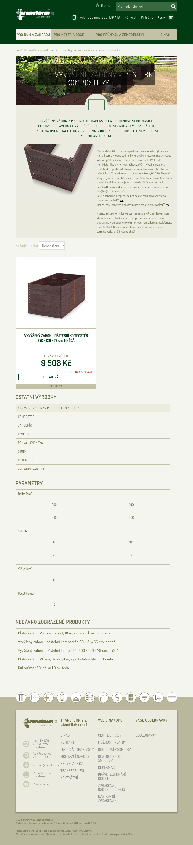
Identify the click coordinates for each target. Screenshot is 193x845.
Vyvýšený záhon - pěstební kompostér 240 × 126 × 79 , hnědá (56, 338)
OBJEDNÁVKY (146, 735)
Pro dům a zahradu (33, 34)
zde (121, 200)
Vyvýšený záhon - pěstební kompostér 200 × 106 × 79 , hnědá (68, 650)
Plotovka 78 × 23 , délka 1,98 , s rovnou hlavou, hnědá (64, 633)
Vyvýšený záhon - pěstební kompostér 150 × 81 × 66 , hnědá (66, 641)
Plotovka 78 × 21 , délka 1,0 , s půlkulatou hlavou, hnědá (65, 659)
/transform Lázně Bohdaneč (44, 774)
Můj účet (130, 17)
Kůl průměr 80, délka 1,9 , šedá (43, 667)
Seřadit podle (27, 245)
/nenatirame (41, 784)
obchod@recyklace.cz (46, 765)
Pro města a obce (69, 34)
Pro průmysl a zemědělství (120, 34)
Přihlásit (147, 17)
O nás (165, 34)
